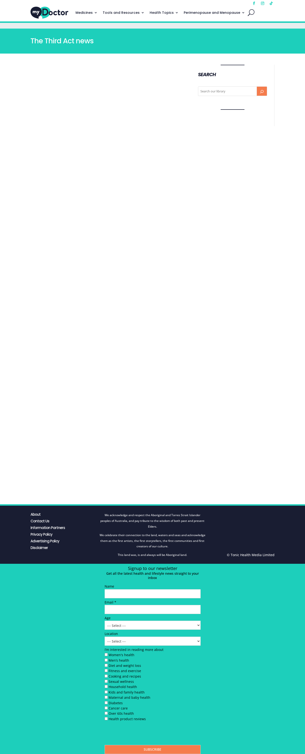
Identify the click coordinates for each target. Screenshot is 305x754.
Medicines (84, 12)
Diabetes (116, 703)
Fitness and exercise (125, 671)
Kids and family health (127, 692)
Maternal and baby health (129, 697)
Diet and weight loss (125, 665)
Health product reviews (127, 719)
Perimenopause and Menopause (212, 12)
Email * (110, 602)
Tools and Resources (121, 12)
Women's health (121, 655)
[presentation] (141, 734)
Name (109, 586)
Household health (123, 686)
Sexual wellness (121, 681)
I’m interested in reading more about (134, 649)
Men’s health (119, 660)
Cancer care (118, 708)
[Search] (262, 91)
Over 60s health (121, 713)
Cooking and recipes (125, 676)
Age (108, 618)
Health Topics (162, 12)
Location (111, 633)
